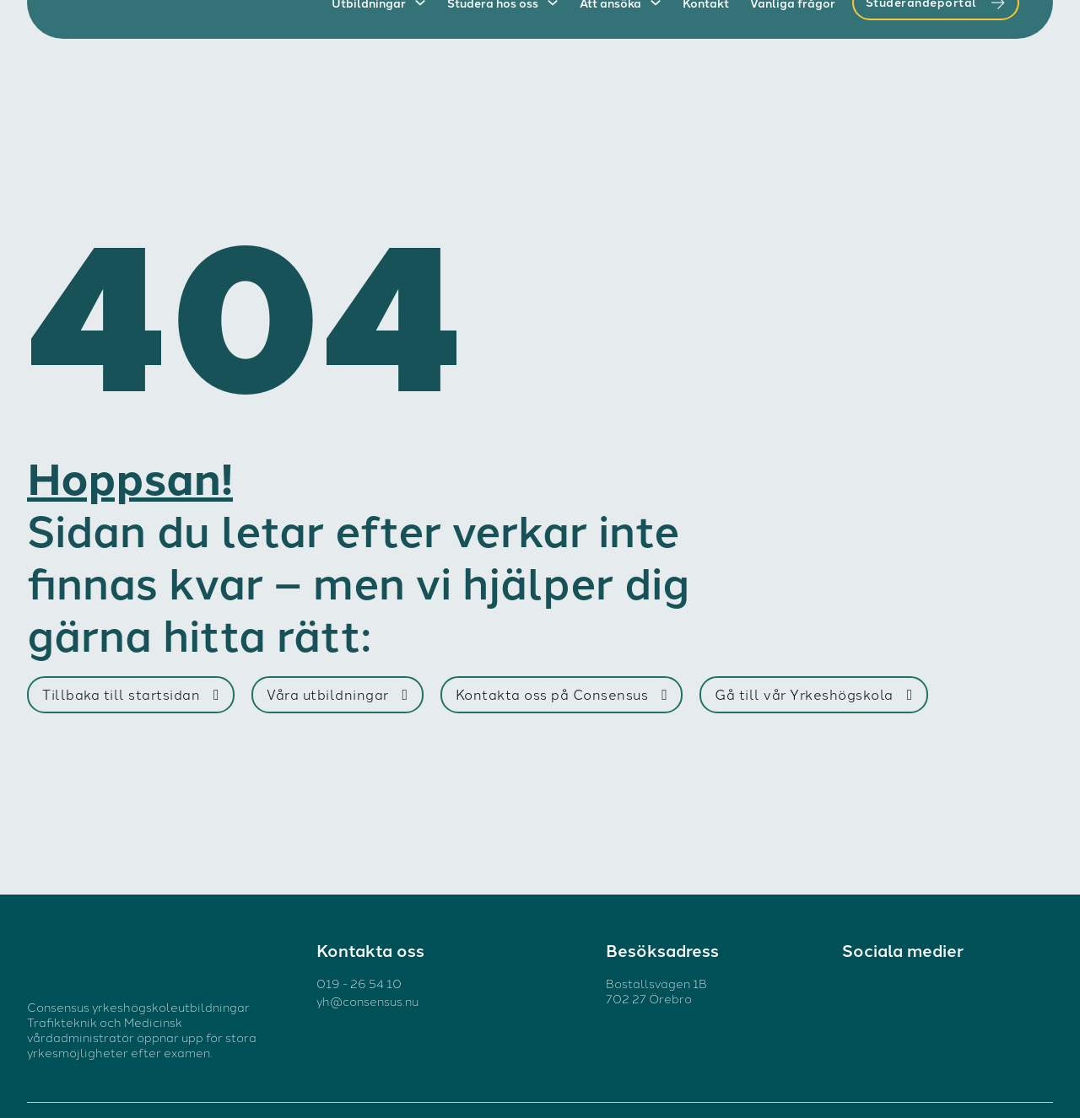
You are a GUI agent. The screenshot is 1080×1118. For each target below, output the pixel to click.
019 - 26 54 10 (359, 983)
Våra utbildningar (337, 694)
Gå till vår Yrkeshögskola (814, 694)
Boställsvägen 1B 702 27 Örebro (656, 991)
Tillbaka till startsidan (130, 694)
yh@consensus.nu (367, 1000)
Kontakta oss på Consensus (562, 694)
